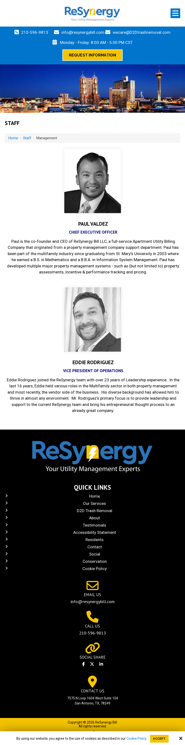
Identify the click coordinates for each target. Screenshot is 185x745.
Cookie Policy (136, 738)
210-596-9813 (34, 32)
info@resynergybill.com (82, 32)
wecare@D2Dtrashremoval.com (142, 32)
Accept (159, 738)
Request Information (92, 55)
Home (13, 138)
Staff (27, 138)
